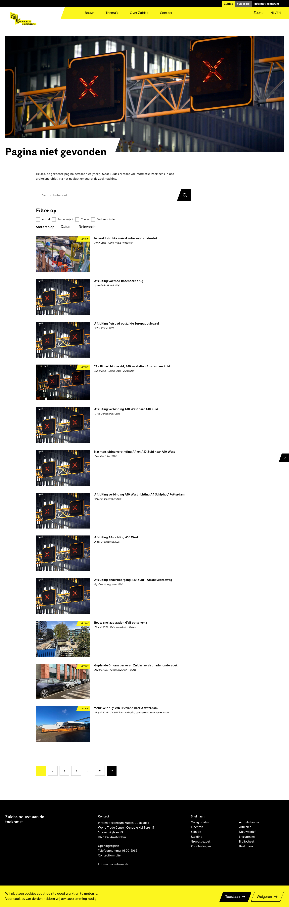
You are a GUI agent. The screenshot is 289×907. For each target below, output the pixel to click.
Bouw (89, 12)
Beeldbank (246, 846)
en (279, 13)
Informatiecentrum (266, 4)
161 (100, 771)
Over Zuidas (139, 12)
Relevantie (87, 227)
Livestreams (247, 837)
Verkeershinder (106, 219)
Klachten (197, 827)
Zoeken (184, 195)
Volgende (112, 771)
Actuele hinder (249, 822)
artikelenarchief (46, 179)
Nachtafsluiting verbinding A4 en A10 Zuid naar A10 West (134, 452)
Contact (166, 12)
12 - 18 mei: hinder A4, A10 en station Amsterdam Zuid (132, 366)
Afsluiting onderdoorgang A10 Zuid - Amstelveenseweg (133, 580)
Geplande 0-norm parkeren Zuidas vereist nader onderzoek (135, 665)
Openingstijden (108, 846)
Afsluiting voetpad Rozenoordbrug (118, 281)
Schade (196, 832)
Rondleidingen (201, 846)
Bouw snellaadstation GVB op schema (120, 623)
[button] (256, 13)
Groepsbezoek (201, 841)
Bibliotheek (247, 841)
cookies (30, 893)
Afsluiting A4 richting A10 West (116, 537)
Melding (196, 837)
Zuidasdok (243, 4)
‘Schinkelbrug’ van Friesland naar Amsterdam (126, 708)
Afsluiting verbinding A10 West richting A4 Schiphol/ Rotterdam (139, 494)
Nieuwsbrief (247, 832)
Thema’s (112, 12)
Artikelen (245, 827)
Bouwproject (65, 219)
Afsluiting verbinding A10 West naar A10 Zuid (126, 409)
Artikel (46, 219)
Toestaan (232, 897)
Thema (85, 219)
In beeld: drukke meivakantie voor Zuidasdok (126, 238)
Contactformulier (109, 855)
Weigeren (264, 897)
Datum (66, 227)
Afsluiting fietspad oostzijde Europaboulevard (126, 324)
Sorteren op (45, 227)
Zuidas (228, 4)
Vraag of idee (200, 822)
